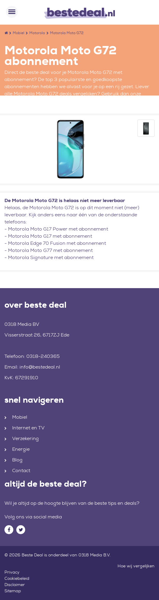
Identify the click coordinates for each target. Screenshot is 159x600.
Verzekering (25, 438)
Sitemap (12, 590)
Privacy (12, 572)
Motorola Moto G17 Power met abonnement (58, 229)
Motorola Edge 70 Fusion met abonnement (57, 243)
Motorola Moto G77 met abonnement (50, 250)
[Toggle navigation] (12, 12)
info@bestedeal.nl (40, 367)
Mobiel (18, 33)
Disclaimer (14, 584)
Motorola (37, 33)
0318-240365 (43, 356)
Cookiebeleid (16, 578)
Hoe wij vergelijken (136, 566)
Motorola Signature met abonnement (51, 257)
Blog (17, 460)
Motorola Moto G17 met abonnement (50, 236)
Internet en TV (28, 428)
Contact (21, 470)
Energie (21, 449)
